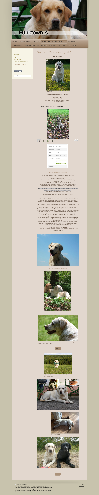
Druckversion (19, 484)
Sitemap (25, 484)
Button (57, 348)
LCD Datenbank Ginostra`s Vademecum (58, 172)
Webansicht (81, 486)
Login (83, 484)
